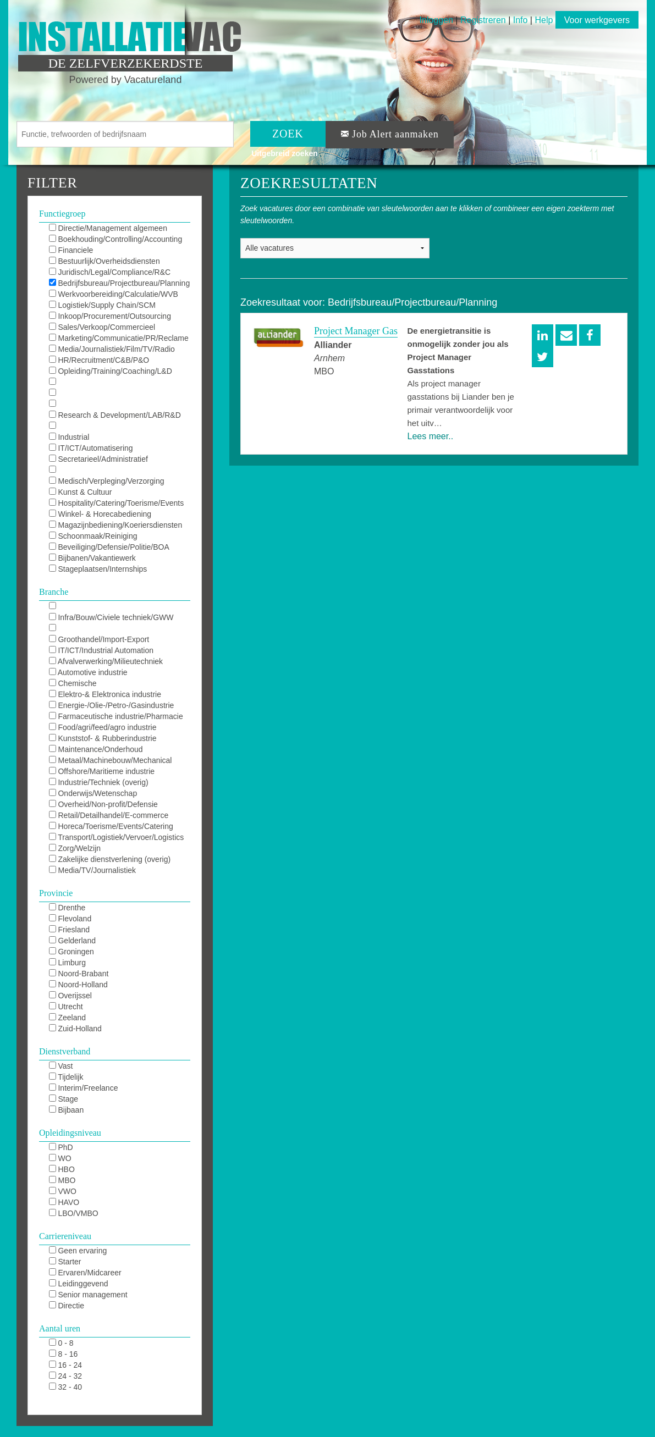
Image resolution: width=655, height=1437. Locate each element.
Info (520, 20)
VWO (62, 1191)
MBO (62, 1180)
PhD (61, 1147)
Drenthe (67, 907)
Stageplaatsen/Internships (98, 569)
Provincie (56, 893)
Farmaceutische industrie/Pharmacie (116, 716)
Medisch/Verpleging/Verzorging (106, 481)
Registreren (484, 20)
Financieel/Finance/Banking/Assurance (115, 629)
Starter (65, 1261)
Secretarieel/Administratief (98, 459)
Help (544, 20)
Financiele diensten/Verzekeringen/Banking (104, 251)
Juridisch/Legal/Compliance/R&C (110, 272)
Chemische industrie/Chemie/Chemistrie (97, 684)
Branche (53, 591)
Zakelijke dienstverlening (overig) (110, 859)
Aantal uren (59, 1328)
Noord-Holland (78, 984)
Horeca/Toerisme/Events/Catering (111, 826)
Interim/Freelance (83, 1088)
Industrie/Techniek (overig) (98, 782)
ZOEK (288, 134)
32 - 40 (65, 1387)
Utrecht (66, 1006)
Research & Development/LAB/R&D (115, 415)
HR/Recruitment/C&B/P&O (99, 360)
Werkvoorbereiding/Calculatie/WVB (113, 294)
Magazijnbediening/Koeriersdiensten (116, 525)
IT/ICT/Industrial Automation (101, 650)
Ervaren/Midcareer (85, 1272)
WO (60, 1158)
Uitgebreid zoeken (284, 153)
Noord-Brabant (79, 973)
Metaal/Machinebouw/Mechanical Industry (110, 761)
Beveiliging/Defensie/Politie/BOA (109, 547)
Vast (61, 1066)
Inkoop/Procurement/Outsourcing (110, 316)
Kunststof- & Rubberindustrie (103, 738)
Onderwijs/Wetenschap (93, 793)
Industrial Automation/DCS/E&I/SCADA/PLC (108, 438)
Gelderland (72, 940)
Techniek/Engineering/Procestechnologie (118, 394)
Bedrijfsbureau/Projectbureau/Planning (119, 283)
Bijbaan (66, 1110)
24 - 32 (65, 1376)
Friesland (69, 929)
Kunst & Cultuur (80, 492)
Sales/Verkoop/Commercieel (102, 327)
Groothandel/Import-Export (99, 639)
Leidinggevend (78, 1283)
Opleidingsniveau (70, 1132)
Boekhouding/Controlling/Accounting (116, 239)
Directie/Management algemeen (108, 228)
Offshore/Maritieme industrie (102, 771)
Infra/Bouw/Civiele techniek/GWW (111, 617)
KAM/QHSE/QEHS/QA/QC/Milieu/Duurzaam (119, 383)
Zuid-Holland (75, 1028)
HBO (62, 1169)
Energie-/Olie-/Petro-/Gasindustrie (111, 705)
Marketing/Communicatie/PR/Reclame (119, 338)
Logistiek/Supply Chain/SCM (102, 305)
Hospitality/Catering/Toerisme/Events (116, 503)
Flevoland (70, 918)
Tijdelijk (66, 1077)
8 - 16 (63, 1354)
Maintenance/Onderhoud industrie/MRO (96, 750)
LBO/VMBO (73, 1213)
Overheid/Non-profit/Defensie (103, 804)
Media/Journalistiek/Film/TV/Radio (112, 349)
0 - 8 (61, 1343)
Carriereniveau (65, 1236)
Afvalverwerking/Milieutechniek (106, 661)
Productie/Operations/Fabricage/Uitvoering (119, 427)
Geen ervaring (78, 1250)
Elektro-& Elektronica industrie (105, 694)
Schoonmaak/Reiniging (93, 536)
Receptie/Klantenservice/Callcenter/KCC (118, 471)
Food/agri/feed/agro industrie (103, 727)
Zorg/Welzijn (75, 848)
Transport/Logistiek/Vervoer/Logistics (116, 837)
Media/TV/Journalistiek (92, 870)
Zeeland (67, 1017)
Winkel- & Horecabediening (100, 514)
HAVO (64, 1202)
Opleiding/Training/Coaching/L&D (110, 371)
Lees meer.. (431, 436)
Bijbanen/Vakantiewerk (92, 558)
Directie (66, 1305)
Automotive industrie (88, 672)
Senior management (88, 1294)
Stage (63, 1099)
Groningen (71, 951)
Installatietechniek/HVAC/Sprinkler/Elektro (119, 607)
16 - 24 (65, 1365)
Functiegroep (62, 213)
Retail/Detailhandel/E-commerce (109, 815)
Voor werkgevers (597, 20)
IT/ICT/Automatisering (91, 448)
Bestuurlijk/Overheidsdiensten (104, 261)
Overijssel (70, 995)
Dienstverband (64, 1051)
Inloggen (436, 20)
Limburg (67, 962)
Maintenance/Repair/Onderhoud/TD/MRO (119, 405)
